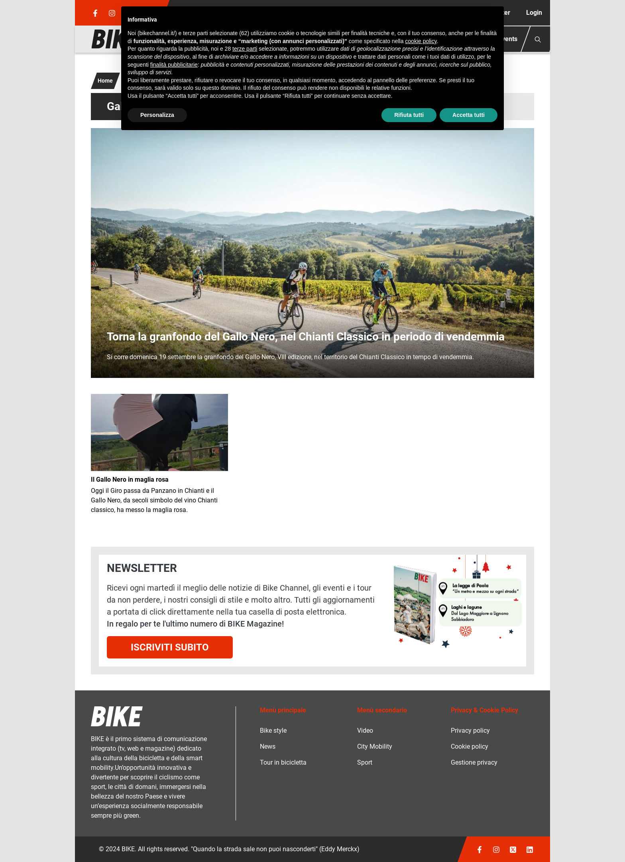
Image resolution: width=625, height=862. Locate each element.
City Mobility (374, 746)
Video (365, 730)
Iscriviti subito (170, 647)
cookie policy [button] (420, 41)
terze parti (244, 48)
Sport (364, 762)
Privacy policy (470, 730)
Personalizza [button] (157, 115)
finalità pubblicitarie (174, 64)
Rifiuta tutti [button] (409, 115)
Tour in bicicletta (283, 762)
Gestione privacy (474, 762)
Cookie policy (469, 746)
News (267, 746)
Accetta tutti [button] (468, 115)
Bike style (273, 730)
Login (534, 12)
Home (105, 80)
